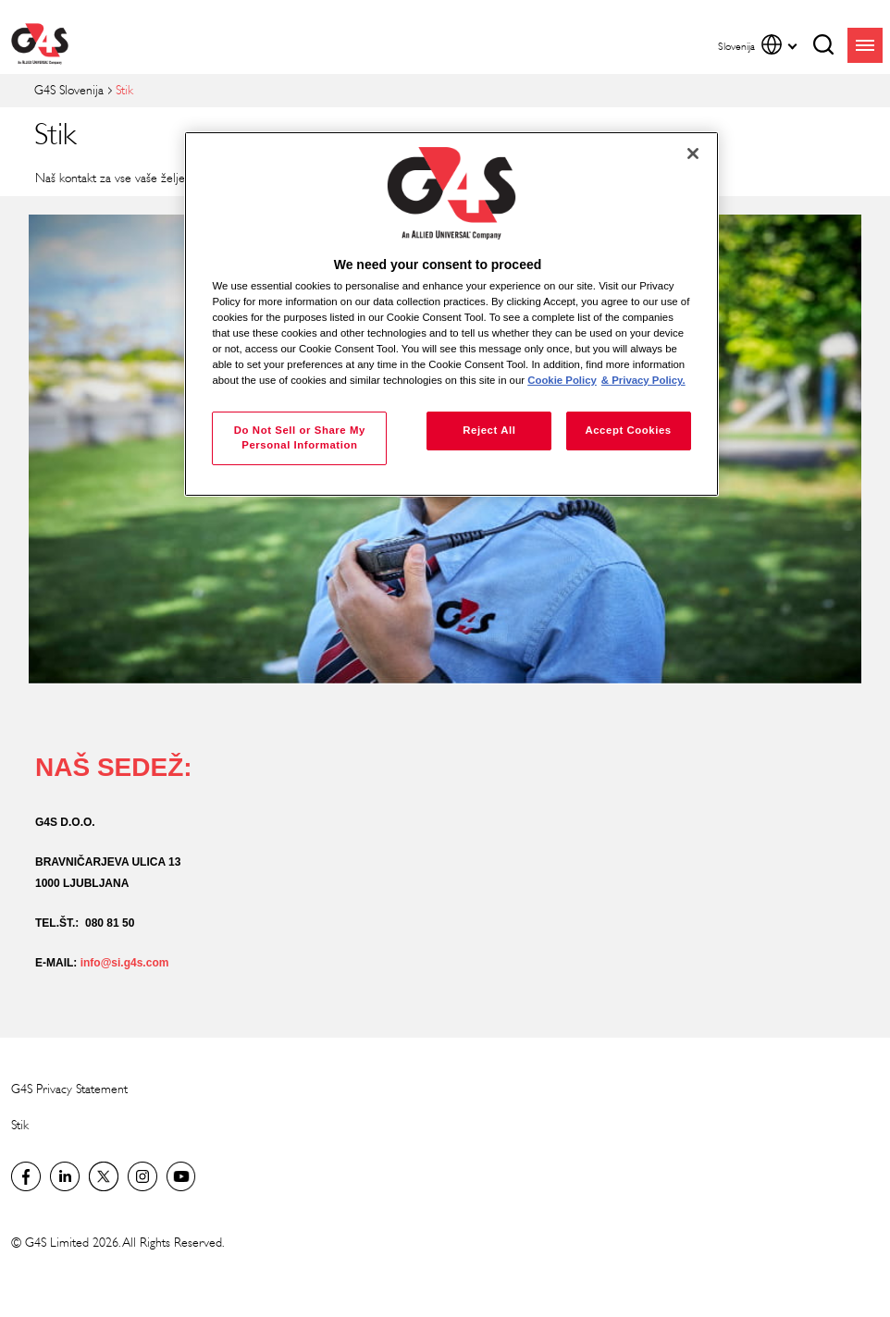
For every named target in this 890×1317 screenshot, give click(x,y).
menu (865, 45)
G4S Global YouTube (181, 1176)
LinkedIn (65, 1176)
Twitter (103, 1176)
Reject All (489, 430)
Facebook (26, 1176)
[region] (451, 314)
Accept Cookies (628, 430)
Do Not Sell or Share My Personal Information (299, 437)
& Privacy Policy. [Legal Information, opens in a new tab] (643, 380)
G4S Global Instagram (142, 1176)
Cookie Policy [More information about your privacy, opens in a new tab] (562, 380)
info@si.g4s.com (124, 962)
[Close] (693, 153)
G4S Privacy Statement (69, 1089)
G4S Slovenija (69, 90)
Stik (20, 1125)
